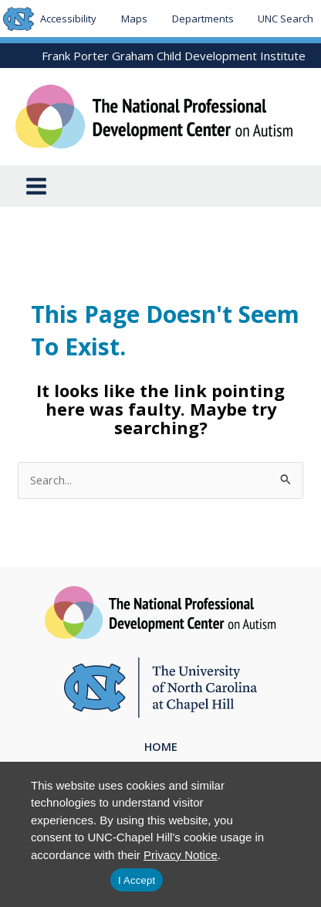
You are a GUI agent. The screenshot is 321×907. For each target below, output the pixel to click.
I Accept (136, 880)
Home (160, 746)
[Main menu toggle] (36, 186)
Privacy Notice (181, 854)
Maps (134, 18)
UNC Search (285, 18)
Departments (203, 18)
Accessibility (68, 18)
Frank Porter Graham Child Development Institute (174, 55)
